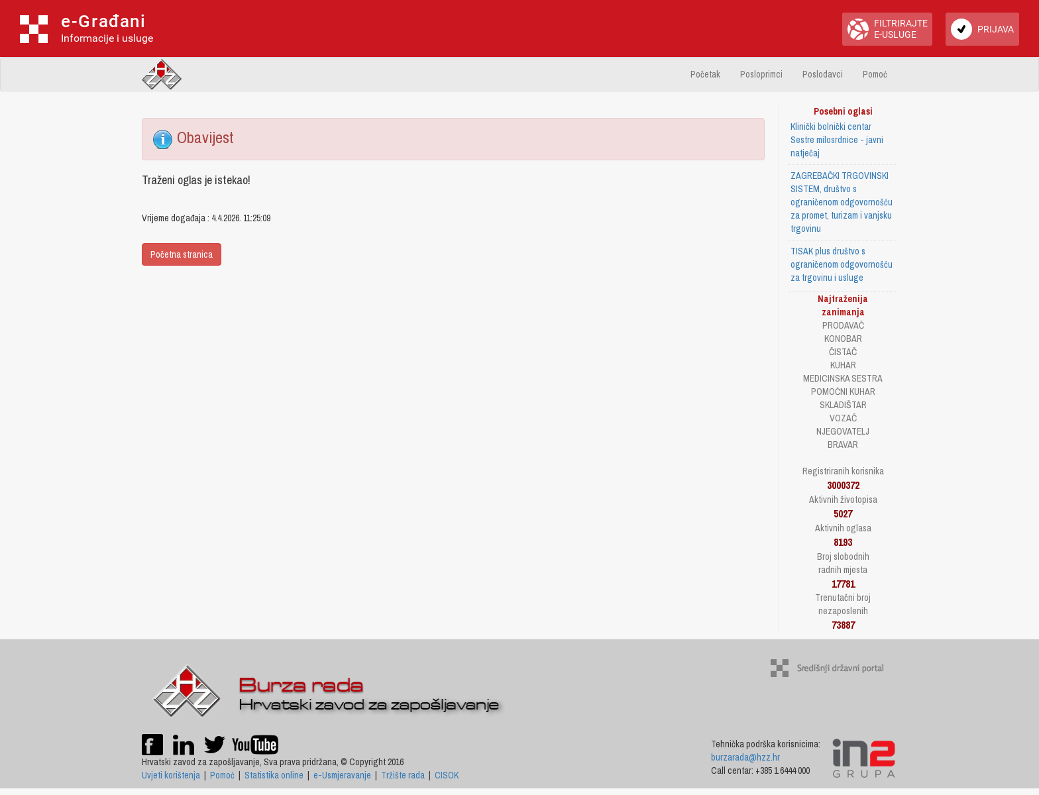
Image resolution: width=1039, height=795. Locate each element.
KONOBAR (843, 338)
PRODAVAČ (843, 325)
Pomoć (875, 74)
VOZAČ (843, 418)
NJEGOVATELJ (842, 431)
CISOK (447, 775)
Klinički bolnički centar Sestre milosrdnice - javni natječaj (837, 140)
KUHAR (843, 365)
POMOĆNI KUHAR (843, 392)
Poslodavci (822, 74)
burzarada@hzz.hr (745, 757)
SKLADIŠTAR (843, 405)
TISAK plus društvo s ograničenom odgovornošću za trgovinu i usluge (842, 264)
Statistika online (274, 775)
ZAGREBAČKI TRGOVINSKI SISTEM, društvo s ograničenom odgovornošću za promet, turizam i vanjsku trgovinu (842, 202)
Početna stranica (181, 254)
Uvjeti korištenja (171, 775)
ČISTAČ (843, 352)
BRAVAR (843, 444)
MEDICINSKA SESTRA (843, 378)
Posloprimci (761, 74)
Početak (705, 74)
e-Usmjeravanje (342, 775)
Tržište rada (403, 775)
